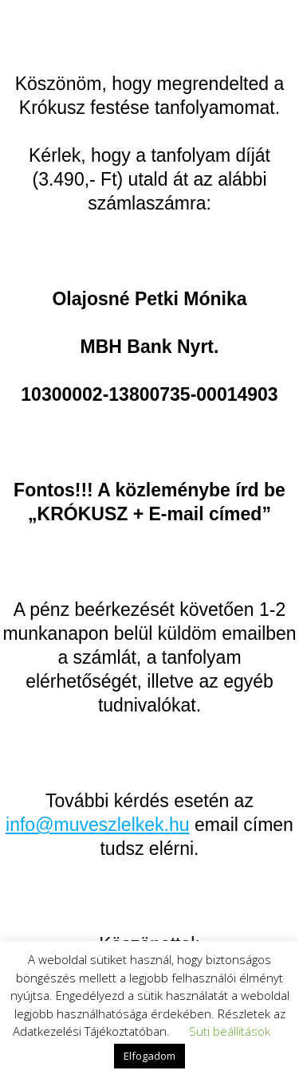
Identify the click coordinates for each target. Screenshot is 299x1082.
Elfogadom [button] (149, 1056)
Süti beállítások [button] (229, 1031)
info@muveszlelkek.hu (97, 824)
